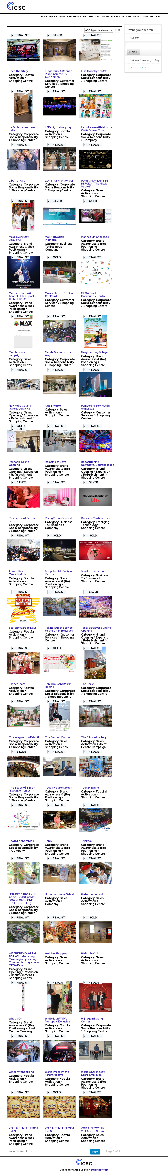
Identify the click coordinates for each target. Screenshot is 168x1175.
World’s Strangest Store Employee (93, 1073)
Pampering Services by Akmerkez (95, 407)
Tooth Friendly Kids (21, 841)
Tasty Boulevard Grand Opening (96, 629)
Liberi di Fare (17, 180)
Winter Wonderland (21, 1072)
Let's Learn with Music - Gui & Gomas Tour (96, 129)
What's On (15, 1018)
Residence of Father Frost (22, 519)
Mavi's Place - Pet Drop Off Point (59, 294)
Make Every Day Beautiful (19, 238)
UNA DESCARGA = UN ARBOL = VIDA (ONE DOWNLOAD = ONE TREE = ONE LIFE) (23, 899)
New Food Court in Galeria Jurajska (20, 407)
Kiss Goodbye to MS (94, 71)
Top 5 (48, 841)
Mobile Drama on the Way (58, 354)
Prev (95, 1151)
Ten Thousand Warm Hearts (58, 685)
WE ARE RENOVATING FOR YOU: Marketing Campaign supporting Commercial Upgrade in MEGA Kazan (24, 959)
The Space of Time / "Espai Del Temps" (22, 789)
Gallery (155, 16)
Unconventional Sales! (59, 894)
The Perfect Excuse (58, 737)
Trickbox (86, 841)
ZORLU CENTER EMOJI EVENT (23, 1129)
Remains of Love (55, 462)
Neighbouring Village (94, 352)
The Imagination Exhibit (24, 737)
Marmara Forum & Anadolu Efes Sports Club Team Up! (22, 296)
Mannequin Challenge (95, 237)
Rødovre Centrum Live (95, 518)
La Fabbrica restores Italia (22, 129)
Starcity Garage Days (23, 627)
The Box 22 (88, 684)
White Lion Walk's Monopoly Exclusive (57, 1020)
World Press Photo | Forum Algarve (58, 1073)
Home (44, 16)
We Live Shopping (56, 953)
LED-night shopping (58, 127)
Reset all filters (138, 67)
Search (133, 52)
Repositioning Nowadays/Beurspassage (97, 463)
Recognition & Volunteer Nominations (107, 16)
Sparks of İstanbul (93, 571)
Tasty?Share (17, 684)
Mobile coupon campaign (18, 354)
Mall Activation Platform (54, 238)
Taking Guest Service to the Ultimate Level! (59, 629)
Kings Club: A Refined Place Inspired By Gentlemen (58, 74)
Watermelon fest (92, 894)
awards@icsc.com (97, 1169)
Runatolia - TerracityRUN (18, 573)
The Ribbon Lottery (93, 737)
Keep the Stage (19, 71)
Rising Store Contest (58, 518)
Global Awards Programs (65, 16)
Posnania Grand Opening (19, 463)
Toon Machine (90, 787)
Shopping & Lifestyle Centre (58, 573)
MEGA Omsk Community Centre (93, 294)
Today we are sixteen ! (59, 787)
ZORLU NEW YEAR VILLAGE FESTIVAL (93, 1129)
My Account (140, 16)
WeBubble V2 (89, 953)
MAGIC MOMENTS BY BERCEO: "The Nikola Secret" (94, 183)
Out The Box (53, 405)
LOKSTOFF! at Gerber (59, 180)
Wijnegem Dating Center (92, 1020)
